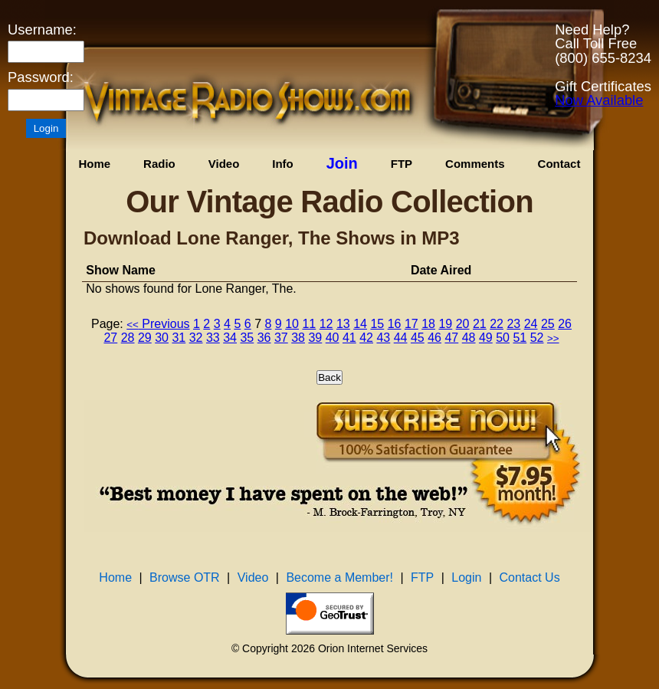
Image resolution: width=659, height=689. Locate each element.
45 (418, 337)
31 (178, 337)
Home (94, 163)
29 (145, 337)
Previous (157, 323)
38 (298, 337)
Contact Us (530, 577)
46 (434, 337)
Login (466, 577)
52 (537, 337)
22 (496, 323)
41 (349, 337)
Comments (475, 163)
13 (343, 323)
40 (332, 337)
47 (451, 337)
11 (309, 323)
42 (366, 337)
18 (428, 323)
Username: (42, 30)
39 (315, 337)
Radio (159, 163)
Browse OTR (184, 577)
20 (463, 323)
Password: (41, 77)
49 (486, 337)
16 (395, 323)
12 (326, 323)
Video (224, 163)
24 (531, 323)
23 (513, 323)
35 (247, 337)
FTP (401, 163)
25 (548, 323)
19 (445, 323)
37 (281, 337)
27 (110, 337)
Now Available (599, 100)
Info (282, 163)
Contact (559, 163)
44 (401, 337)
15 (377, 323)
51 (519, 337)
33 (213, 337)
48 (469, 337)
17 (411, 323)
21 (480, 323)
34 (230, 337)
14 (360, 323)
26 (565, 323)
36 (264, 337)
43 (383, 337)
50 (503, 337)
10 (292, 323)
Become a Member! (339, 577)
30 (162, 337)
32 (196, 337)
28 (128, 337)
